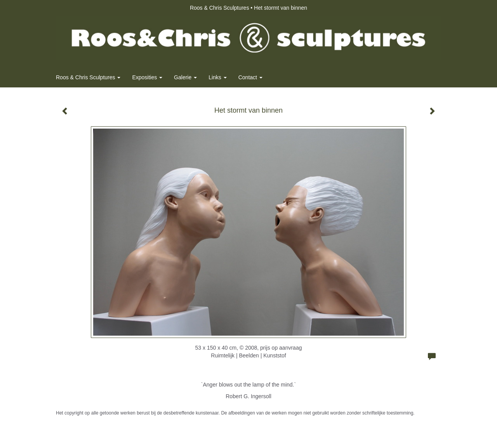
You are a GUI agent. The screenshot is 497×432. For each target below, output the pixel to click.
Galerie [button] (185, 77)
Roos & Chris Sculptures (219, 8)
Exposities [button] (147, 77)
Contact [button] (250, 77)
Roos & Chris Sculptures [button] (88, 77)
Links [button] (218, 77)
